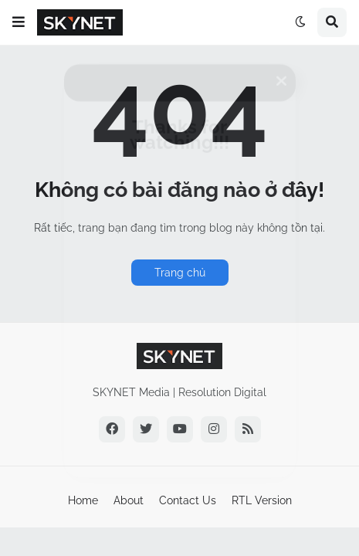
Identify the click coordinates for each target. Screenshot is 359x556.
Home (83, 500)
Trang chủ (179, 272)
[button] (18, 22)
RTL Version (262, 500)
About (128, 500)
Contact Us (187, 500)
